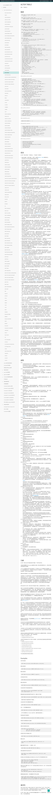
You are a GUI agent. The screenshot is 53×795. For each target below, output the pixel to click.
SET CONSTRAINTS (7, 339)
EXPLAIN (6, 295)
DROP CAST (6, 210)
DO (5, 206)
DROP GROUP (7, 233)
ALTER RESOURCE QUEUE (8, 61)
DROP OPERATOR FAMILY (8, 245)
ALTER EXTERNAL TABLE (8, 33)
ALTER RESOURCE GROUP (9, 58)
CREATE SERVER (7, 169)
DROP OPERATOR (7, 240)
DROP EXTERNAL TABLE (8, 224)
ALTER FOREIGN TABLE (8, 38)
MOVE (6, 309)
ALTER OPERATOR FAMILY (8, 54)
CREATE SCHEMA (7, 164)
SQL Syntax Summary (8, 12)
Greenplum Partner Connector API (9, 406)
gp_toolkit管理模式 (7, 372)
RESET (6, 321)
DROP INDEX (7, 236)
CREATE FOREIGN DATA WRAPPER (10, 132)
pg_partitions (37, 606)
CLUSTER (6, 104)
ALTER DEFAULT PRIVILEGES (9, 26)
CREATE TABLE (7, 171)
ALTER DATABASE (7, 24)
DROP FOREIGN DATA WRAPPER (9, 226)
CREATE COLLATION (8, 118)
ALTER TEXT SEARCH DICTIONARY (10, 79)
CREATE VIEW (7, 194)
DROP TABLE (7, 268)
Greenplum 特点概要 (7, 411)
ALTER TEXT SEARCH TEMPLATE (9, 84)
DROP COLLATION (7, 213)
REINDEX (6, 316)
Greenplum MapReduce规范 (8, 386)
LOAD (6, 305)
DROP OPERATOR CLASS (8, 242)
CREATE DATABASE (7, 123)
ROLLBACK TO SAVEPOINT (9, 328)
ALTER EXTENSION (7, 31)
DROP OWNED (7, 247)
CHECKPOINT (7, 100)
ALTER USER (6, 88)
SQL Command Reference (8, 10)
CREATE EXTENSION (8, 127)
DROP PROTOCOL (7, 249)
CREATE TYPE (7, 187)
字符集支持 (6, 379)
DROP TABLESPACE (8, 270)
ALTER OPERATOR (7, 49)
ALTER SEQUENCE (7, 68)
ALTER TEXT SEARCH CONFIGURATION (10, 77)
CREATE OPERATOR (8, 146)
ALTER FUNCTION (7, 40)
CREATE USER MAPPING (8, 192)
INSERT (6, 302)
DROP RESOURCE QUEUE (8, 254)
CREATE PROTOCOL (8, 153)
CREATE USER (7, 190)
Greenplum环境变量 (7, 365)
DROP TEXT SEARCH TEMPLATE (9, 279)
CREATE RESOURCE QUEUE (9, 157)
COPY (5, 111)
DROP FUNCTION (7, 231)
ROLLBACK (6, 325)
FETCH (6, 298)
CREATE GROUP (7, 139)
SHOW (6, 348)
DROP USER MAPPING (8, 286)
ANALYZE (6, 95)
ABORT (6, 15)
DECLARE (6, 199)
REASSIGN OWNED (7, 314)
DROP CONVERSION (8, 215)
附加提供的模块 (6, 404)
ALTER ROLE (6, 63)
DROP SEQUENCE (7, 263)
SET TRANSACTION (7, 346)
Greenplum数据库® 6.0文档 (7, 5)
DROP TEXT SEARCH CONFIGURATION (10, 272)
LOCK (5, 307)
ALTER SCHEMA (7, 65)
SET (5, 337)
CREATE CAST (7, 116)
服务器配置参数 (6, 381)
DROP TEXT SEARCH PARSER (9, 277)
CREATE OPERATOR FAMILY (9, 150)
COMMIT (6, 109)
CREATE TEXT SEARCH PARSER (9, 183)
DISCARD (6, 203)
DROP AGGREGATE (7, 208)
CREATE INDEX (7, 141)
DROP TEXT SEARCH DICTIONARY (10, 275)
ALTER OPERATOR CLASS (8, 51)
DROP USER (6, 284)
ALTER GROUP (7, 42)
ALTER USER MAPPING (8, 91)
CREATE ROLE (7, 160)
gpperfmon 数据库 (7, 374)
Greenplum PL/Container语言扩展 (9, 395)
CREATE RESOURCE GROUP (9, 155)
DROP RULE (6, 259)
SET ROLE (6, 341)
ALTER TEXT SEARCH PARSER (9, 81)
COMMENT (6, 107)
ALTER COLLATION (7, 19)
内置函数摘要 (6, 383)
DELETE (6, 201)
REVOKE (6, 323)
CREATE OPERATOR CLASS (9, 148)
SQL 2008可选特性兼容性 (8, 363)
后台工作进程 (6, 409)
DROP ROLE (6, 256)
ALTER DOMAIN (7, 28)
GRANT (6, 300)
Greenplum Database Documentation (8, 0)
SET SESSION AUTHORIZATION (9, 344)
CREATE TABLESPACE (8, 176)
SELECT (6, 332)
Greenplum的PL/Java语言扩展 (8, 397)
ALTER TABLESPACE (8, 74)
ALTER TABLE (7, 72)
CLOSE (6, 102)
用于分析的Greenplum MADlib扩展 (9, 402)
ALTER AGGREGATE (7, 17)
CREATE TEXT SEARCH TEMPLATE (10, 185)
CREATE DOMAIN (7, 125)
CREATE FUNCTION (7, 137)
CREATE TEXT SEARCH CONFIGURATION (11, 178)
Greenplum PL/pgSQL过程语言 (9, 388)
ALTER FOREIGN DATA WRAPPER (9, 35)
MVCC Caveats (24, 588)
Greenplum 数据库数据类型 (8, 376)
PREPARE (6, 312)
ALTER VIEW (6, 93)
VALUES (6, 360)
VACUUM (6, 358)
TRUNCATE (6, 353)
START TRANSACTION (8, 351)
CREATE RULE (7, 162)
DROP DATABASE (7, 217)
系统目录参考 (6, 369)
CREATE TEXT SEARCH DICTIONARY (10, 180)
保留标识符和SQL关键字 (8, 367)
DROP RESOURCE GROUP (9, 252)
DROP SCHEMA (7, 261)
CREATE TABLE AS (7, 173)
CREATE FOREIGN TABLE (8, 134)
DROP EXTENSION (7, 222)
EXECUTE (6, 293)
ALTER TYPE (6, 86)
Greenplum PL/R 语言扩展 (8, 390)
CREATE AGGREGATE (8, 114)
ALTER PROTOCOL (7, 56)
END (5, 291)
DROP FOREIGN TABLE (8, 229)
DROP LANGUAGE (7, 238)
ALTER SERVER (7, 70)
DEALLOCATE (7, 196)
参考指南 (4, 7)
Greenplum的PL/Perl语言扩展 (8, 399)
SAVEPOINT (6, 330)
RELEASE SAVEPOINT (8, 318)
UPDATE (6, 355)
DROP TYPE (6, 282)
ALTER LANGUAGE (7, 47)
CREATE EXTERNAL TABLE (8, 130)
